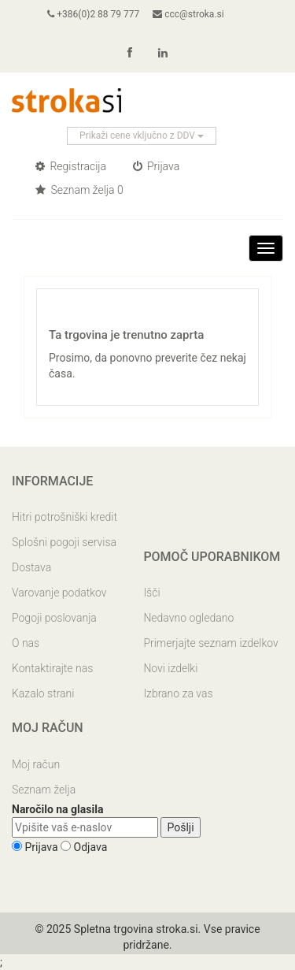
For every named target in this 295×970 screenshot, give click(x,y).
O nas (25, 643)
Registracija (70, 166)
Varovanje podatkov (59, 592)
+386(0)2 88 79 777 (93, 14)
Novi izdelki (170, 668)
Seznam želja (44, 789)
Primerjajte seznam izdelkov (210, 643)
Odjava (91, 847)
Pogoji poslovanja (54, 617)
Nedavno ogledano (188, 617)
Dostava (31, 567)
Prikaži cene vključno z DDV (141, 135)
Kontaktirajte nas (52, 668)
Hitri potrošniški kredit (64, 517)
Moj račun (36, 764)
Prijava (156, 166)
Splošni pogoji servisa (64, 542)
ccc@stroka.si (188, 14)
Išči (151, 592)
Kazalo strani (43, 693)
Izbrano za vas (177, 693)
